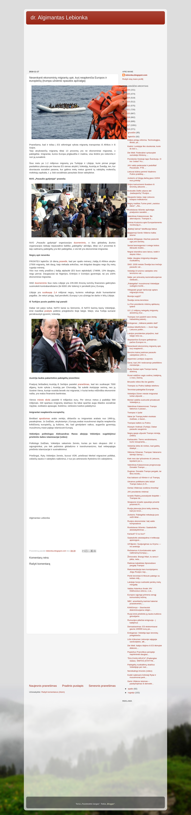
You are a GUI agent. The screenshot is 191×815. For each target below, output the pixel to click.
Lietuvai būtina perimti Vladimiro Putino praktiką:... (141, 173)
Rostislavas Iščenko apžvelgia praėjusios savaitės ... (140, 211)
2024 (128, 98)
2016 (128, 129)
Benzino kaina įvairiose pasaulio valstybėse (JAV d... (141, 353)
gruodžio (132, 132)
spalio (131, 689)
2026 (128, 90)
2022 (128, 106)
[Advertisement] (95, 46)
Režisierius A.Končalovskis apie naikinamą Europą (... (141, 551)
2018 (128, 121)
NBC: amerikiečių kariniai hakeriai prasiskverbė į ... (142, 602)
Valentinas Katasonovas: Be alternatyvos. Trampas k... (140, 217)
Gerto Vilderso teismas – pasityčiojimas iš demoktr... (140, 682)
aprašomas (44, 418)
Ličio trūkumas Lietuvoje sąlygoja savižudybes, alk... (142, 640)
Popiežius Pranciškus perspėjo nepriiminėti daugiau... (141, 653)
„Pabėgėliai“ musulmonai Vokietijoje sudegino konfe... (143, 284)
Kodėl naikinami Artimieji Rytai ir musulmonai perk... (141, 676)
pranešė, (63, 261)
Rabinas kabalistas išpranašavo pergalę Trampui (141, 564)
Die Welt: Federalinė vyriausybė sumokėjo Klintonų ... (141, 154)
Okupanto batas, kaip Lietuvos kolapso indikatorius (141, 198)
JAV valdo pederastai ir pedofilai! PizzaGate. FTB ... (142, 166)
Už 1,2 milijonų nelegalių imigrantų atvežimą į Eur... (142, 311)
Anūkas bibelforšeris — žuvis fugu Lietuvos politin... (142, 328)
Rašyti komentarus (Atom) (53, 692)
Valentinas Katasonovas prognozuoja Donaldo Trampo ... (144, 466)
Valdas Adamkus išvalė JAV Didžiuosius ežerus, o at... (140, 589)
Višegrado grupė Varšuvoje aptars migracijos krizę (142, 291)
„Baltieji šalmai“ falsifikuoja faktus (142, 229)
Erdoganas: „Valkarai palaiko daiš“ (142, 323)
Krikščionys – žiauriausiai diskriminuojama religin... (139, 608)
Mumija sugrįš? (134, 296)
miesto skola (43, 400)
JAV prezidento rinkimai (137, 492)
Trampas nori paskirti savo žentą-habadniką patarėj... (142, 318)
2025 (128, 94)
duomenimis (80, 242)
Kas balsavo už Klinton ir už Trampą (143, 477)
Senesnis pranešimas (102, 685)
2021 (128, 109)
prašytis (47, 311)
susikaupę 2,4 (49, 292)
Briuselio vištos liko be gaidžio (140, 382)
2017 (128, 125)
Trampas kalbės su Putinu (139, 423)
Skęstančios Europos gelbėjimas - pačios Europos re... (142, 341)
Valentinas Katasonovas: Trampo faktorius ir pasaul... (142, 407)
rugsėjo (131, 692)
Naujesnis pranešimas (43, 685)
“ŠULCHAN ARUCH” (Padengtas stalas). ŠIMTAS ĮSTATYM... (142, 659)
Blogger (110, 804)
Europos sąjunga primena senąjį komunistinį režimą (141, 596)
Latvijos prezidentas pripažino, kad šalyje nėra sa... (142, 334)
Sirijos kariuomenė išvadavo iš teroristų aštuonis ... (141, 185)
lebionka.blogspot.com (136, 75)
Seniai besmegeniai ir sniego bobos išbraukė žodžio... (143, 246)
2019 (128, 117)
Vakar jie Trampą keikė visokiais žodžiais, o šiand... (141, 417)
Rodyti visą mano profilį (132, 79)
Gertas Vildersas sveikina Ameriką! (142, 488)
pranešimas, (83, 384)
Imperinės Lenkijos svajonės (140, 359)
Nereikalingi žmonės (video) (139, 671)
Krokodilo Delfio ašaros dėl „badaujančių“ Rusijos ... (139, 192)
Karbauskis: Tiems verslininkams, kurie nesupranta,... (142, 440)
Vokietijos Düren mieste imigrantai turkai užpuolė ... (142, 394)
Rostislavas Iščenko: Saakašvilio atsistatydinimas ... (142, 528)
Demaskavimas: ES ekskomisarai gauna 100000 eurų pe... (142, 627)
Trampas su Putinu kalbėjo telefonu (143, 386)
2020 (128, 113)
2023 (128, 102)
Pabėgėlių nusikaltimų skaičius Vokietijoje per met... (141, 666)
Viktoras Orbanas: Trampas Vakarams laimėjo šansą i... (144, 453)
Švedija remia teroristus (137, 300)
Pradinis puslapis (72, 685)
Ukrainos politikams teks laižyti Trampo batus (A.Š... (141, 482)
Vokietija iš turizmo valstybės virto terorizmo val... (142, 272)
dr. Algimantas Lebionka (59, 17)
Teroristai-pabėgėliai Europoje (140, 389)
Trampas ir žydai (134, 412)
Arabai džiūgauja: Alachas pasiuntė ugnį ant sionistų (143, 240)
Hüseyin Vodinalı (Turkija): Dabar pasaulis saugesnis (142, 428)
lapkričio (132, 136)
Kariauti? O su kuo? (136, 534)
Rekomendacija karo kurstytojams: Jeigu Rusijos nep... (142, 570)
